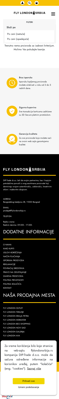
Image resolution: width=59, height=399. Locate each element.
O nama (7, 244)
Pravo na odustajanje (14, 272)
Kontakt (7, 287)
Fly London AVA (11, 335)
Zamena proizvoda (13, 276)
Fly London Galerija (14, 331)
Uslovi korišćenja (12, 252)
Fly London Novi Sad (14, 327)
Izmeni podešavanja (29, 387)
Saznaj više (34, 368)
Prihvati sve (29, 381)
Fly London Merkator (14, 319)
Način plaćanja (11, 256)
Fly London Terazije (13, 312)
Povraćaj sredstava (13, 268)
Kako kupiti (8, 248)
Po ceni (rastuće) (16, 34)
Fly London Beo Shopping (16, 323)
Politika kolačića (12, 283)
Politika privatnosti (13, 280)
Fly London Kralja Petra (16, 315)
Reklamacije (9, 264)
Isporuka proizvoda (13, 260)
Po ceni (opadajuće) (18, 39)
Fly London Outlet (13, 308)
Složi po (11, 27)
